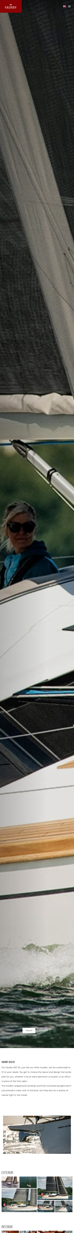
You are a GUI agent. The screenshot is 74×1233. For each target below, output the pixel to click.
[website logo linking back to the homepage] (10, 6)
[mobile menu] (69, 6)
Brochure (43, 1030)
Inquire (29, 1030)
